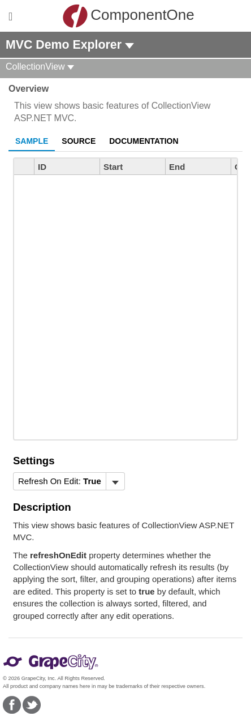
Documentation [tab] (143, 141)
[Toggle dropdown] (115, 481)
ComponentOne (128, 16)
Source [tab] (79, 141)
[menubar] (69, 481)
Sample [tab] (31, 141)
